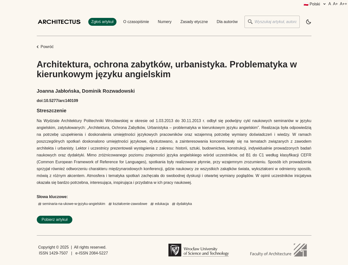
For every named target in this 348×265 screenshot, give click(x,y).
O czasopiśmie (136, 22)
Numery (165, 22)
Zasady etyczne (194, 22)
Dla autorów (227, 22)
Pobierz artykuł (55, 219)
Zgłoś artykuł (102, 22)
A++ (343, 4)
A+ (335, 4)
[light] (308, 22)
